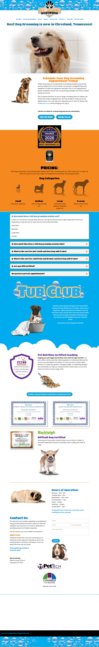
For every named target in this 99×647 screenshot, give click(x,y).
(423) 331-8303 (15, 550)
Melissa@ (13, 548)
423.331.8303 (46, 117)
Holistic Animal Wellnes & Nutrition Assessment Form (49, 394)
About (46, 19)
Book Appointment (29, 19)
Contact (62, 19)
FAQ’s (40, 19)
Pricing (18, 19)
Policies (70, 19)
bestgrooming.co (23, 548)
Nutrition (53, 19)
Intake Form (78, 19)
